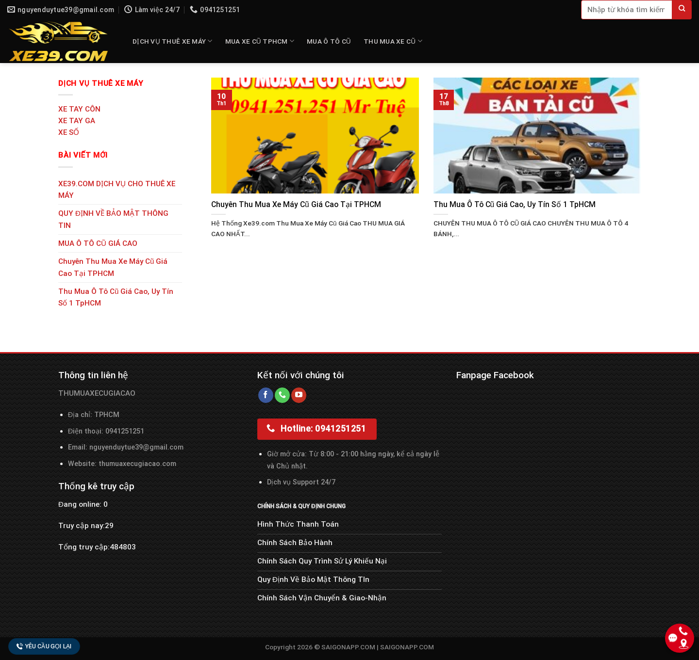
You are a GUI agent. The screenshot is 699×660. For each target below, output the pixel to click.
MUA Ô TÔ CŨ (329, 41)
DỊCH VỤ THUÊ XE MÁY (173, 41)
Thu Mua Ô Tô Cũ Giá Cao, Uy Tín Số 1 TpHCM (115, 297)
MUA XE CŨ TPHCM (259, 41)
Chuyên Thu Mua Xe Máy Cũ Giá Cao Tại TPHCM (112, 267)
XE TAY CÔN (79, 109)
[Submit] (682, 9)
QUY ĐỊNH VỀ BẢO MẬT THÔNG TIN (113, 219)
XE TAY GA (76, 120)
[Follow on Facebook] (265, 395)
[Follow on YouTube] (298, 395)
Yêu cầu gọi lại (44, 646)
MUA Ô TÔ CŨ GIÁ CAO (97, 243)
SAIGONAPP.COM (407, 647)
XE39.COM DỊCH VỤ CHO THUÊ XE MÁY (116, 189)
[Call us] (282, 395)
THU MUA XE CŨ (393, 41)
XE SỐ (68, 132)
